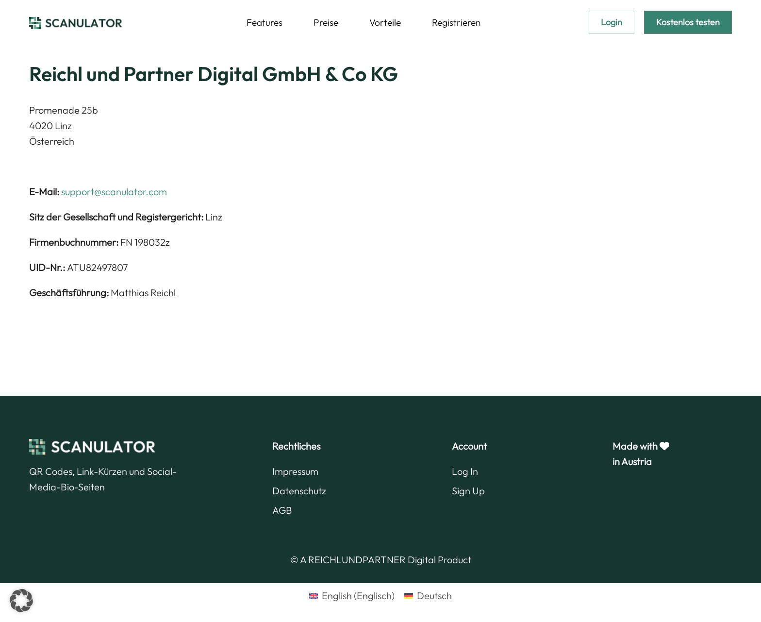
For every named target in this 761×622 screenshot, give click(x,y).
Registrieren (456, 22)
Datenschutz (299, 491)
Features (264, 22)
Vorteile (385, 22)
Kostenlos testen (688, 22)
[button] (21, 600)
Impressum (295, 471)
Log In (465, 471)
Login (611, 22)
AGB (282, 510)
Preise (326, 22)
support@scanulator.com (114, 191)
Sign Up (468, 491)
